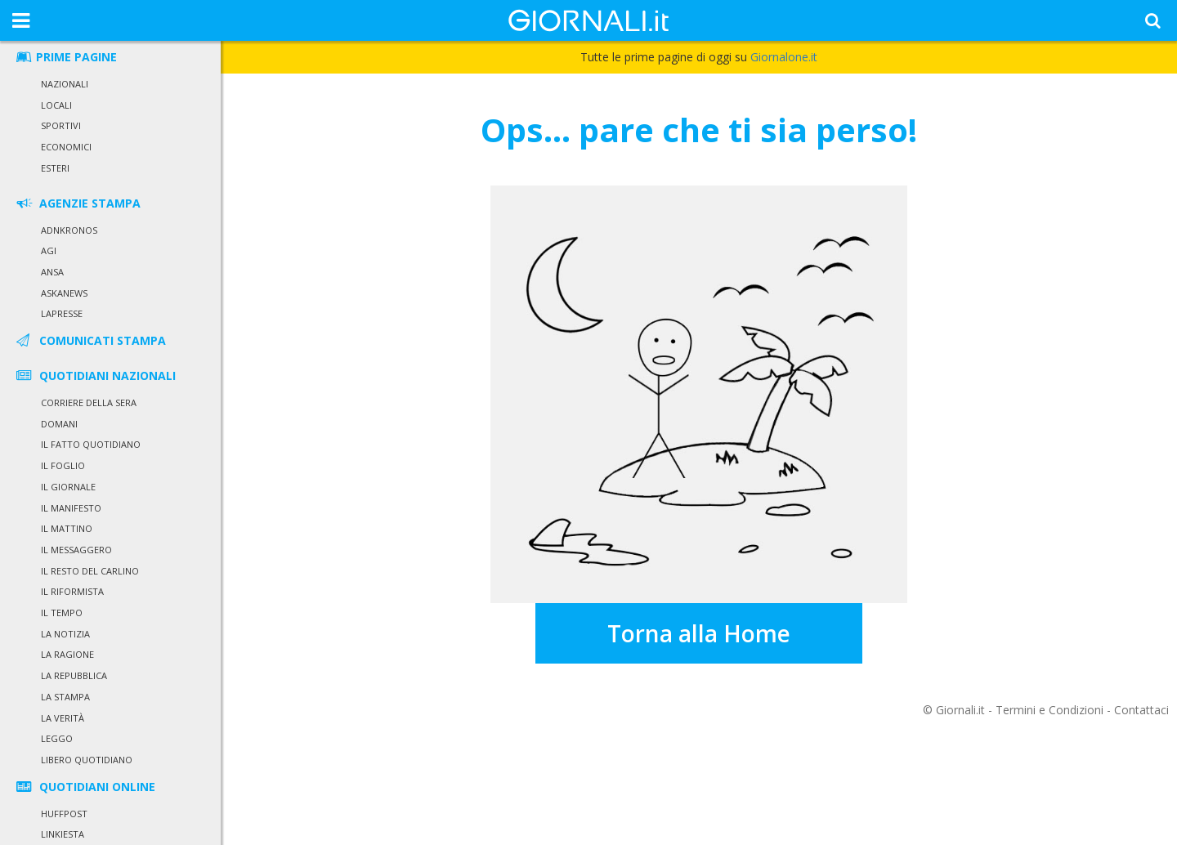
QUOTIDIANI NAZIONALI (95, 375)
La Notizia (65, 634)
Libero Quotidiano (86, 759)
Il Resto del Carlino (90, 571)
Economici (66, 147)
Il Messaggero (76, 549)
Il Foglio (63, 465)
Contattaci (1141, 710)
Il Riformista (72, 591)
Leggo (57, 738)
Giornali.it (960, 710)
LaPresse (62, 313)
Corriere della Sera (88, 402)
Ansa (52, 272)
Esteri (55, 168)
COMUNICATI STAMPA (90, 340)
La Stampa (65, 697)
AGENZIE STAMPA (77, 203)
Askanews (64, 293)
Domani (59, 424)
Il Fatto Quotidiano (91, 444)
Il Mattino (66, 528)
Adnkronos (69, 230)
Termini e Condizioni (1049, 710)
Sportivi (61, 125)
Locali (56, 105)
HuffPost (64, 813)
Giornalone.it (783, 57)
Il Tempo (62, 612)
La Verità (62, 718)
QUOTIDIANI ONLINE (84, 786)
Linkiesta (62, 834)
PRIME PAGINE (65, 57)
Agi (48, 250)
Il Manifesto (71, 508)
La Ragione (67, 654)
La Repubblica (74, 675)
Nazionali (64, 84)
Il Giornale (68, 487)
